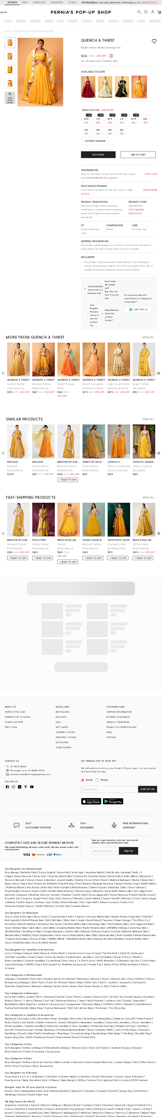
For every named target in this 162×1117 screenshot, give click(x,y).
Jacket (118, 1045)
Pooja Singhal (47, 855)
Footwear (101, 991)
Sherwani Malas (91, 987)
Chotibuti (52, 1059)
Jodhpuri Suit (113, 983)
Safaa (56, 885)
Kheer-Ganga (122, 903)
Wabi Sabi (69, 903)
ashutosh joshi (119, 529)
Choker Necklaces (45, 1012)
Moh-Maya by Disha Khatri (49, 936)
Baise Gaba (115, 859)
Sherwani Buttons (66, 983)
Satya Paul (63, 855)
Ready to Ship (101, 969)
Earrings (23, 1001)
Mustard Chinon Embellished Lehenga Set (67, 458)
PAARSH (26, 918)
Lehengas (10, 961)
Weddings (10, 1077)
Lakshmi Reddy (68, 1059)
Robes (8, 983)
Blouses (36, 969)
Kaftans (139, 961)
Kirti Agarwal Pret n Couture (114, 1063)
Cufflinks (108, 987)
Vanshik (146, 899)
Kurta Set (94, 1030)
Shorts (17, 983)
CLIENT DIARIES (64, 737)
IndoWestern (143, 987)
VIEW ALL (148, 326)
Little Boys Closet (89, 1059)
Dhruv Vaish (40, 899)
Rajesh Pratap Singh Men (126, 899)
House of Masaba (73, 881)
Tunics (149, 961)
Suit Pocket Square (131, 979)
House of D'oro (122, 940)
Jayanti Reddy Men (137, 921)
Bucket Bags (100, 1016)
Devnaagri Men (97, 907)
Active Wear (86, 991)
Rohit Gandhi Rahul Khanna (57, 874)
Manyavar (145, 859)
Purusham (10, 907)
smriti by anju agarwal (93, 451)
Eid (46, 1074)
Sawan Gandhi (111, 881)
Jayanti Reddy (65, 863)
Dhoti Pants (38, 965)
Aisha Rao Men (138, 910)
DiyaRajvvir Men (32, 914)
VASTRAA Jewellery (16, 940)
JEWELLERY (39, 2)
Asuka (81, 903)
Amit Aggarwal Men (141, 907)
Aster (32, 940)
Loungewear (73, 987)
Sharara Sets (118, 961)
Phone (104, 769)
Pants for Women (57, 965)
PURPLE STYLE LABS (15, 701)
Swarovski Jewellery (118, 1005)
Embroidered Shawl (67, 1020)
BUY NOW (98, 154)
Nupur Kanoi (12, 866)
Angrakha (139, 983)
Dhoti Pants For (14, 1034)
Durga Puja (126, 1074)
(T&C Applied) (109, 177)
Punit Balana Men (118, 907)
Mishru (135, 863)
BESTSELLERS (62, 701)
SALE (58, 712)
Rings (54, 1001)
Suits (69, 979)
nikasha (37, 451)
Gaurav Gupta (30, 874)
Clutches (143, 1012)
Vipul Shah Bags (14, 947)
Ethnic (118, 987)
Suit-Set (49, 983)
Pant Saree (84, 969)
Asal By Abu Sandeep (118, 855)
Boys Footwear (22, 1049)
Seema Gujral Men (17, 921)
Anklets (40, 1005)
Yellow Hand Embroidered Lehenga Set (140, 536)
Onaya (30, 863)
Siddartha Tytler (117, 870)
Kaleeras (119, 1001)
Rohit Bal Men (53, 903)
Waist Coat (100, 979)
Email (87, 769)
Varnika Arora (76, 936)
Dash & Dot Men (23, 899)
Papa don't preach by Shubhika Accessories (61, 947)
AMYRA (30, 947)
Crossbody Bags (80, 1016)
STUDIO (72, 2)
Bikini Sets (91, 965)
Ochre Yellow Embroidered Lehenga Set (40, 458)
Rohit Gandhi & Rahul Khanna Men (136, 918)
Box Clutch (26, 1020)
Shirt (136, 1045)
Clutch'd (124, 936)
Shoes (90, 1012)
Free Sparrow (13, 1063)
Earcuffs (130, 1001)
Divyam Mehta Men (98, 899)
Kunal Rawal (94, 903)
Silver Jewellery (80, 1009)
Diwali (8, 1074)
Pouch (22, 1016)
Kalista (79, 863)
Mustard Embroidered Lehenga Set (15, 458)
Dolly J (136, 855)
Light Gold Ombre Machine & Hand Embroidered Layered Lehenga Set (119, 376)
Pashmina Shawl (44, 1020)
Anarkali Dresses (120, 1030)
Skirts (103, 965)
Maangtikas (105, 1001)
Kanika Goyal (146, 877)
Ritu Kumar (33, 870)
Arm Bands (28, 1005)
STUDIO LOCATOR (14, 712)
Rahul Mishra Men (80, 918)
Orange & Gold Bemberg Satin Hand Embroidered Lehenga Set (117, 536)
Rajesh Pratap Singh (127, 866)
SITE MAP (111, 727)
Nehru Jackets (63, 1045)
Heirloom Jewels (56, 1005)
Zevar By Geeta (55, 940)
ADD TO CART (138, 154)
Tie (111, 991)
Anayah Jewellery (35, 943)
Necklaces (10, 1001)
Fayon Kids (11, 1059)
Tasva (8, 899)
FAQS (109, 722)
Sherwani (49, 979)
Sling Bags (63, 1016)
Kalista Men (72, 914)
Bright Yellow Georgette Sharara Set (141, 376)
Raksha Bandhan (60, 1074)
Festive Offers (119, 969)
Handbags (11, 1016)
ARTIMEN (112, 910)
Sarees (48, 961)
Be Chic (135, 943)
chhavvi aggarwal (144, 451)
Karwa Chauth (27, 1077)
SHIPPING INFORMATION (118, 701)
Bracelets (43, 1001)
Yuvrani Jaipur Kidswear (129, 1059)
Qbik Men (34, 910)
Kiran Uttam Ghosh (96, 863)
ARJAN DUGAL (12, 914)
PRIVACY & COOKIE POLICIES (121, 717)
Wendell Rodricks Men (79, 921)
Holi (16, 1074)
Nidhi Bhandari (106, 943)
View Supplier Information (136, 211)
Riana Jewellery (14, 943)
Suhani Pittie (111, 947)
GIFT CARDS (62, 717)
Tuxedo (127, 983)
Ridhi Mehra (131, 859)
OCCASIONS (62, 732)
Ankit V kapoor (76, 899)
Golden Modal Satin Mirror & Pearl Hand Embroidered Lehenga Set (15, 376)
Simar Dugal (149, 881)
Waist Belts (34, 1016)
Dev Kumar (56, 907)
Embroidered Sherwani (99, 1045)
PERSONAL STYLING (66, 727)
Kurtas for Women (64, 961)
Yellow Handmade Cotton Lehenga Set (119, 458)
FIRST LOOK (11, 717)
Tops (130, 961)
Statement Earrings (103, 1009)
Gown (105, 961)
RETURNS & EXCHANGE (118, 706)
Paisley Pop (94, 947)
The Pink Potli (109, 936)
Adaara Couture (109, 885)
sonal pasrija (92, 529)
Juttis (118, 1012)
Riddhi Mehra (148, 866)
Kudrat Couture (111, 914)
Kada (82, 1012)
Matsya (126, 881)
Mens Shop (36, 991)
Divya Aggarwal (98, 877)
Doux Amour (69, 943)
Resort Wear (76, 965)
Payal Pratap (66, 866)
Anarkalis (23, 961)
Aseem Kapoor (81, 889)
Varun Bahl (110, 874)
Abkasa (123, 910)
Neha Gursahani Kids (35, 1063)
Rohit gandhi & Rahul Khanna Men (24, 903)
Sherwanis (83, 961)
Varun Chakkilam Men (17, 925)
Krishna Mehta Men (75, 907)
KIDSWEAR (57, 2)
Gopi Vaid (55, 881)
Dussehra (90, 1074)
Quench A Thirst (98, 40)
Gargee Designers (53, 914)
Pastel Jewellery (14, 1009)
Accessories (57, 987)
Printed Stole (88, 1020)
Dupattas (10, 969)
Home (8, 30)
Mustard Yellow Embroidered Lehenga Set (41, 376)
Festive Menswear (55, 991)
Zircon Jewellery (141, 1005)
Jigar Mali (91, 885)
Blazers (38, 983)
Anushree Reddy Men (69, 910)
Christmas (141, 1074)
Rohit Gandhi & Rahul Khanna (71, 870)
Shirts (39, 979)
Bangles (64, 1001)
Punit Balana (83, 866)
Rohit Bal (47, 870)
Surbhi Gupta (25, 885)
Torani (136, 881)
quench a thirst (18, 369)
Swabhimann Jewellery (79, 940)
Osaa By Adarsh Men (60, 859)
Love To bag (93, 936)
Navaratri (77, 1074)
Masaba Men (12, 918)
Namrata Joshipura (16, 877)
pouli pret (39, 529)
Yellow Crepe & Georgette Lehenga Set (142, 458)
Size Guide (107, 109)
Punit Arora (61, 918)
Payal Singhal (12, 874)
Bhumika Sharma (39, 877)
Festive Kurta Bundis (16, 991)
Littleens (54, 1063)
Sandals (100, 1012)
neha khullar (66, 529)
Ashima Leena (83, 874)
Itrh (82, 885)
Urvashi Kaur (63, 889)
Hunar (40, 940)
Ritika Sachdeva (129, 947)
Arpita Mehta (92, 881)
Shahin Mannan (45, 889)
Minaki (137, 940)
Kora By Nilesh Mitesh (44, 925)
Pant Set (72, 991)
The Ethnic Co (140, 903)
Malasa (11, 885)
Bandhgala (11, 987)
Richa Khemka (69, 885)
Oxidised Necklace (68, 1012)
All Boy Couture (87, 1063)
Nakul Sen (147, 863)
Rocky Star (40, 859)
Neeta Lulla (125, 874)
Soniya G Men (38, 921)
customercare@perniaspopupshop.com (25, 762)
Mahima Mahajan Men (135, 914)
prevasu (12, 451)
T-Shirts (27, 983)
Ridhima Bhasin (16, 870)
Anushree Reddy (95, 855)
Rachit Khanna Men (94, 910)
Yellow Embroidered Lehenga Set (65, 536)
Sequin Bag (11, 1020)
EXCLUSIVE (61, 706)
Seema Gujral (97, 870)
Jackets (112, 965)
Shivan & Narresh (14, 863)
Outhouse (136, 936)
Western (129, 987)
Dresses (95, 961)
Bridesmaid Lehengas (17, 965)
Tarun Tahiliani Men (16, 910)
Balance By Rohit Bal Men (108, 921)
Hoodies (148, 979)
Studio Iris (126, 885)
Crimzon (10, 951)
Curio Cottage (13, 936)
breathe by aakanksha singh (68, 451)
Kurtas (60, 979)
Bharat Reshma (27, 907)
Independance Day (31, 1074)
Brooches (120, 991)
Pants (77, 979)
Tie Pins (113, 979)
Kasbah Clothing (90, 914)
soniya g (114, 451)
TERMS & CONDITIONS (118, 712)
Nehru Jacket (26, 979)
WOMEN (12, 2)
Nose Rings (90, 1001)
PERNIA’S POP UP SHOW (17, 706)
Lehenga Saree (51, 969)
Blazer (127, 1045)
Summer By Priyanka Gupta (90, 859)
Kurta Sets (36, 961)
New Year (42, 1077)
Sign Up (128, 833)
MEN (24, 2)
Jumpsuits (125, 965)
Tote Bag (127, 1016)
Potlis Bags (130, 1012)
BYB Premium (140, 1063)
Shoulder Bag (142, 1016)
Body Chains (12, 1005)
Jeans (81, 983)
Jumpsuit (43, 987)
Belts (110, 1012)
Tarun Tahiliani (136, 870)
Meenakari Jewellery (92, 1005)
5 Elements (123, 943)
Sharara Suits (79, 1030)
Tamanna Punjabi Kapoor (19, 889)
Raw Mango (12, 855)
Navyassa (106, 1059)
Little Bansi (38, 1059)
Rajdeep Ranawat (103, 866)
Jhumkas (142, 1009)
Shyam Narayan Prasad (123, 877)
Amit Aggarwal (142, 874)
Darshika (43, 907)
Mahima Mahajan (120, 863)
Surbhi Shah (80, 877)
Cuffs (33, 1001)
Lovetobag (54, 943)
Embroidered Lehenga (57, 1030)
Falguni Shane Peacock (18, 859)
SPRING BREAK (56, 921)
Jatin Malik (48, 910)
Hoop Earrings (24, 1012)
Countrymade (58, 899)
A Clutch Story (87, 943)
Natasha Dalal (29, 855)
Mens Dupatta (28, 987)
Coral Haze (148, 943)
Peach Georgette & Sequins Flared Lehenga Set (92, 376)
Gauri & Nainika (45, 863)
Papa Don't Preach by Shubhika (39, 866)
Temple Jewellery (35, 1009)
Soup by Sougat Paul (35, 881)
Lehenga (37, 1030)
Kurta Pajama (95, 983)
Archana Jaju (42, 885)
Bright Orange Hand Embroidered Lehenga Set (66, 376)
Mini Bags (114, 1016)
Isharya (28, 936)
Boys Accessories (43, 1049)
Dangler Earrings (125, 1009)
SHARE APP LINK (147, 779)
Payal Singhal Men (42, 918)
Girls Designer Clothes (17, 1030)
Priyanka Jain (12, 881)
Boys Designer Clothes (17, 1045)
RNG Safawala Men (104, 918)
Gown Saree (69, 969)
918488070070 (149, 2)
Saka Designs (68, 1063)
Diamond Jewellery (58, 1009)
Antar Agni (78, 855)
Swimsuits (139, 965)
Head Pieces (144, 1001)
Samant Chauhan (61, 877)
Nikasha (97, 874)
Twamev (108, 903)
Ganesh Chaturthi (108, 1074)
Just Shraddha (103, 940)
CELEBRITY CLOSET (65, 722)
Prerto (144, 947)
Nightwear (24, 969)
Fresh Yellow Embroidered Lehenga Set (90, 458)
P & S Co (25, 1059)
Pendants (73, 1005)
